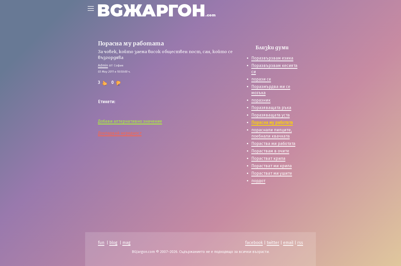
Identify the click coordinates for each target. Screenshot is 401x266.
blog (113, 242)
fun (101, 242)
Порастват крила (268, 158)
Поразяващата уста (270, 115)
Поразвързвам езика (272, 58)
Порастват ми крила (271, 165)
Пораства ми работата (273, 143)
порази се (261, 79)
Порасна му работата (272, 122)
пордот (258, 180)
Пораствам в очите (270, 151)
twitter (273, 242)
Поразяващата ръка (271, 107)
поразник (260, 100)
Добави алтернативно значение (130, 121)
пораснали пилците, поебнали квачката (271, 133)
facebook (254, 242)
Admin (103, 65)
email (288, 242)
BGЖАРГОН (156, 10)
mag (126, 242)
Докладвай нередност (120, 133)
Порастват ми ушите (271, 173)
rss (300, 242)
